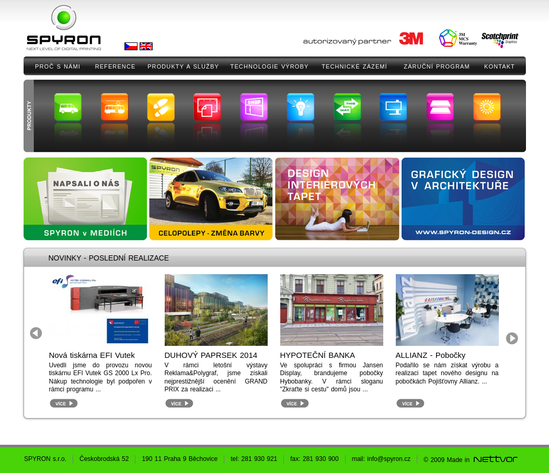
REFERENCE (115, 66)
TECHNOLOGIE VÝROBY (270, 66)
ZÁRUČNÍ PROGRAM (437, 66)
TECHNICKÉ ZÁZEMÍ (354, 66)
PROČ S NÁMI (58, 66)
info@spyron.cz (388, 459)
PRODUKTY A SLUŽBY (183, 66)
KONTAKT (499, 66)
